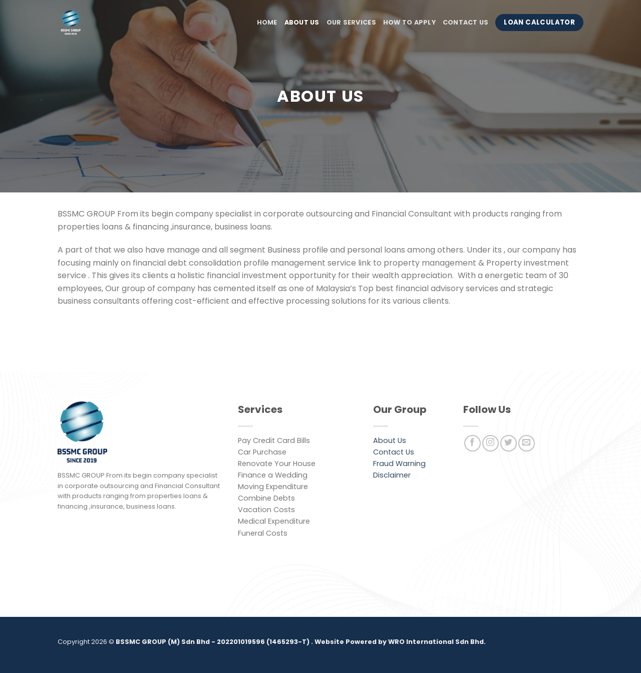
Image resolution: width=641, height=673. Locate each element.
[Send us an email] (526, 443)
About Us (301, 22)
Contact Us (466, 22)
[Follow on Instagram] (490, 443)
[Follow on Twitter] (508, 443)
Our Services (351, 22)
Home (267, 22)
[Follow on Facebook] (472, 443)
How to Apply (409, 22)
